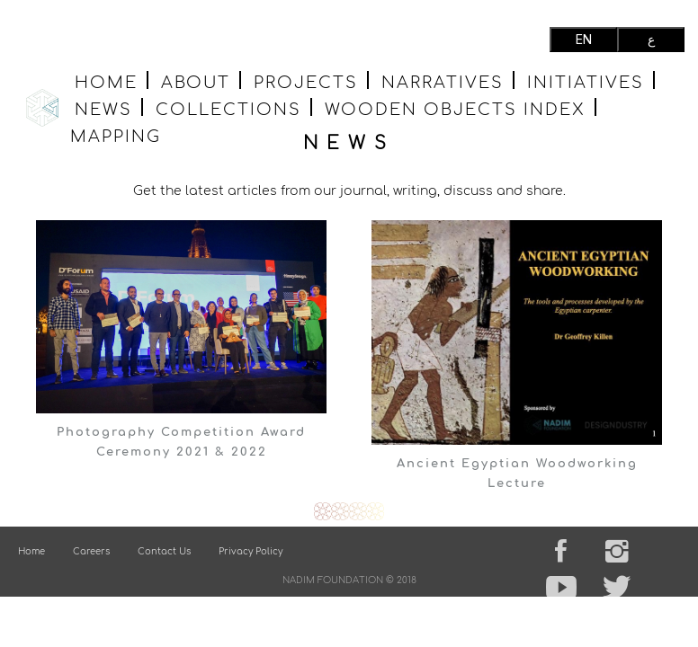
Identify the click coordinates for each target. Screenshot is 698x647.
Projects (306, 81)
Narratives (442, 81)
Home (106, 81)
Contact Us (164, 551)
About (195, 81)
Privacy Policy (250, 551)
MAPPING (115, 135)
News (103, 108)
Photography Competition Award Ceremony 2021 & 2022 (181, 442)
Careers (91, 551)
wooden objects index (455, 108)
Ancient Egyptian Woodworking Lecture (517, 473)
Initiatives (585, 81)
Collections (228, 108)
